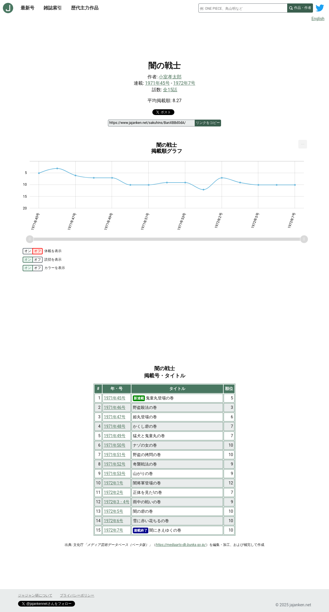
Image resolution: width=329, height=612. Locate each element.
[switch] (33, 251)
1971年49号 (114, 435)
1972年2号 (113, 492)
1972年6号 (113, 520)
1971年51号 (114, 454)
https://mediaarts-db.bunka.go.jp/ (181, 545)
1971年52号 (114, 464)
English (318, 18)
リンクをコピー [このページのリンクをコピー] (208, 123)
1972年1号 (113, 483)
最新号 (27, 8)
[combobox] (242, 8)
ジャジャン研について (35, 595)
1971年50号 (114, 445)
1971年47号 (114, 417)
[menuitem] (302, 144)
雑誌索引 (53, 8)
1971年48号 (114, 426)
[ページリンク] (151, 123)
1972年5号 (113, 511)
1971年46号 (114, 407)
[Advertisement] (165, 39)
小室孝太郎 (170, 77)
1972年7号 (184, 83)
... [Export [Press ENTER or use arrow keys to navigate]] (303, 143)
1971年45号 (157, 83)
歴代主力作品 (84, 8)
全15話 (170, 89)
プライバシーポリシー (77, 595)
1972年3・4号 (116, 502)
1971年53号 (114, 473)
